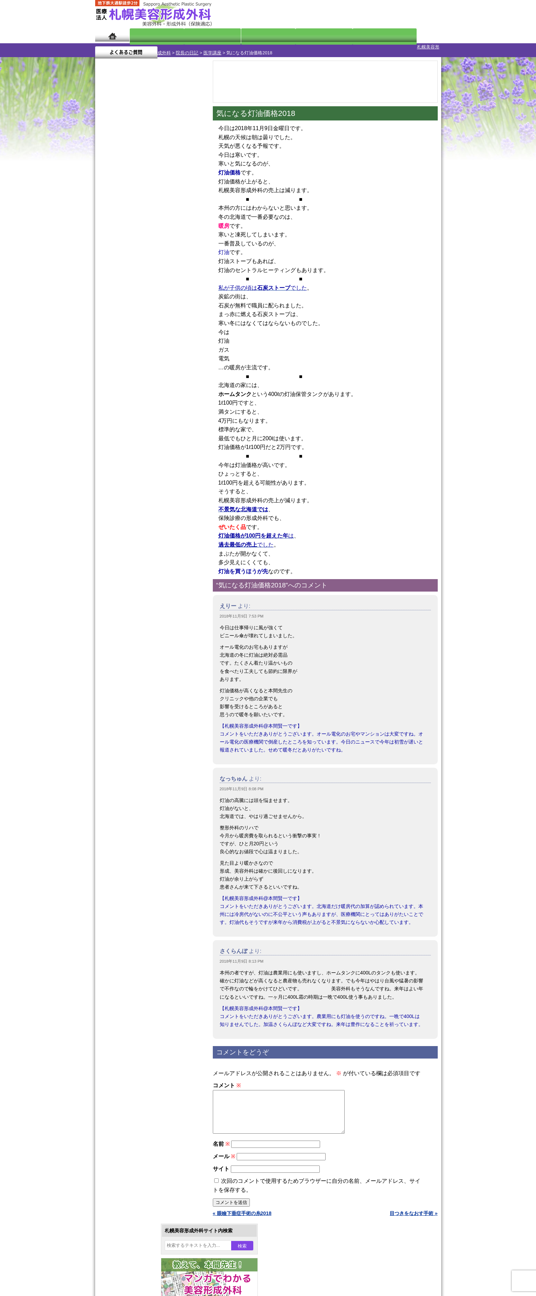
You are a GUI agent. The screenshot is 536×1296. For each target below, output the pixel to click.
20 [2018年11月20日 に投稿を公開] (133, 248)
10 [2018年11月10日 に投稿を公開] (186, 227)
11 (149, 324)
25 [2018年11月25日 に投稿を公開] (107, 258)
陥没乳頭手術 (133, 621)
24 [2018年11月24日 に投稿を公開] (186, 248)
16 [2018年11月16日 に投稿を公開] (173, 238)
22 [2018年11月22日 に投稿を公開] (160, 248)
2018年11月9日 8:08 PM (242, 783)
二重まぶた (130, 646)
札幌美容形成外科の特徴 (135, 859)
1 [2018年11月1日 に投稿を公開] (159, 217)
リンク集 (118, 934)
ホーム (112, 35)
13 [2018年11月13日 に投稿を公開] (133, 238)
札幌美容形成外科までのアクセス (145, 884)
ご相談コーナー (379, 14)
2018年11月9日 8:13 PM (242, 955)
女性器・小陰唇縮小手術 (145, 634)
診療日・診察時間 (344, 35)
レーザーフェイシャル (142, 721)
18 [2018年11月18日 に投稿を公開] (107, 248)
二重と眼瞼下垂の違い (133, 659)
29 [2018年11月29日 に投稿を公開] (160, 258)
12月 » (128, 272)
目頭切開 (128, 796)
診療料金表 (285, 35)
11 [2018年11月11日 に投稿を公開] (107, 238)
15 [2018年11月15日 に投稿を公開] (160, 238)
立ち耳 (126, 696)
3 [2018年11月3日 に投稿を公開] (186, 217)
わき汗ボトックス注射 (142, 684)
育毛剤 (126, 746)
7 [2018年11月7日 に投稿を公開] (146, 227)
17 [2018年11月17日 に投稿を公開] (186, 238)
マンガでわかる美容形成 (195, 35)
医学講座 (173, 47)
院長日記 (150, 35)
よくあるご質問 (410, 35)
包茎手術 (128, 771)
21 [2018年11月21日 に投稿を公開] (146, 248)
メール (224, 1159)
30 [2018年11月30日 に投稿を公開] (173, 258)
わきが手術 (143, 671)
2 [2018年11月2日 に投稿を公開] (173, 217)
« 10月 (107, 272)
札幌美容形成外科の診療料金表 (142, 896)
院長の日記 (147, 47)
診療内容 (240, 35)
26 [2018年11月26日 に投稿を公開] (120, 258)
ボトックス (130, 808)
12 (156, 324)
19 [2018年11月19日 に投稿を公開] (120, 248)
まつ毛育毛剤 (133, 759)
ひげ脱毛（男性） (138, 734)
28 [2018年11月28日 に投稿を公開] (146, 258)
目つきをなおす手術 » (413, 1215)
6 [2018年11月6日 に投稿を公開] (133, 227)
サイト (221, 1171)
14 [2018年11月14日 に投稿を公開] (146, 238)
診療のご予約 (420, 14)
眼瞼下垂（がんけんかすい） (150, 609)
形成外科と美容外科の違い (138, 871)
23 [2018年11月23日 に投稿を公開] (173, 248)
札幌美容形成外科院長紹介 (138, 921)
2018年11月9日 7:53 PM (242, 610)
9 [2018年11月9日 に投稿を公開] (173, 227)
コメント (227, 1079)
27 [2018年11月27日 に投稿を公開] (133, 258)
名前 (221, 1146)
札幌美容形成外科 (113, 47)
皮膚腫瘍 (128, 783)
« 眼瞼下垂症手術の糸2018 (242, 1215)
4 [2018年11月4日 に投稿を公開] (107, 227)
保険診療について (128, 909)
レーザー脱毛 (133, 709)
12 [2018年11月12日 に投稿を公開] (120, 238)
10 (142, 324)
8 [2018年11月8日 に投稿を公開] (159, 227)
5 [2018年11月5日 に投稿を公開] (120, 227)
